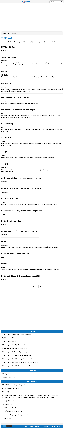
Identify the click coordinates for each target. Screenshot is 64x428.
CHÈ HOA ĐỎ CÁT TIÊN (9, 199)
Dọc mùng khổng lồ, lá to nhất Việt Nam (15, 98)
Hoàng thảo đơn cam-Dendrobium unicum (14, 348)
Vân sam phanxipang (8, 57)
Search (61, 1)
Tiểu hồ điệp (6, 392)
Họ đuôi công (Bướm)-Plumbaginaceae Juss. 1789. (20, 231)
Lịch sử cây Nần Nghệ (8, 377)
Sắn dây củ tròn (7, 374)
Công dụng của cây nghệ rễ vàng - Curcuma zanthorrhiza (19, 359)
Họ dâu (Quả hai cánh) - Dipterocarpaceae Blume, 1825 (21, 178)
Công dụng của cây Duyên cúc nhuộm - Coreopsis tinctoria (20, 362)
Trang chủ (6, 33)
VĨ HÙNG (4, 264)
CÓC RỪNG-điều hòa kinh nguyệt (12, 411)
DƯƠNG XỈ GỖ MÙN (8, 47)
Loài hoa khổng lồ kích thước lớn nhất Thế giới (18, 110)
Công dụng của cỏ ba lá (9, 341)
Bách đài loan (6, 83)
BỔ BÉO (4, 241)
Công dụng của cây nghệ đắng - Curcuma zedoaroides (18, 366)
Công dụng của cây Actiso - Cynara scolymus (16, 352)
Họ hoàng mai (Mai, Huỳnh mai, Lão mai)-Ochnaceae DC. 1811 (23, 188)
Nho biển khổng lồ (7, 124)
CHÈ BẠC (4, 164)
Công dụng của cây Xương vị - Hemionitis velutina (17, 334)
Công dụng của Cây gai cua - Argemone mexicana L (17, 355)
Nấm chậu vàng (6, 418)
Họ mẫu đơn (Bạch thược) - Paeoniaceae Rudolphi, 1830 (21, 211)
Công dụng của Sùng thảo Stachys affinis (14, 345)
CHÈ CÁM (4, 152)
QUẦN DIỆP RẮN (7, 138)
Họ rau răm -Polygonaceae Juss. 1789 (15, 254)
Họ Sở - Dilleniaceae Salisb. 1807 (13, 221)
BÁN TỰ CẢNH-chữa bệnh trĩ (10, 388)
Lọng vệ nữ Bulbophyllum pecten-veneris (14, 401)
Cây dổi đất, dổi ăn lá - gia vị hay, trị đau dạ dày (16, 385)
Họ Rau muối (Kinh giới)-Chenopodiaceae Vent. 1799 (20, 276)
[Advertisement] (32, 17)
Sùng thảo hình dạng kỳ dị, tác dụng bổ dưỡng (15, 415)
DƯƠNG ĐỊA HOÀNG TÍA (9, 408)
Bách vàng (5, 71)
